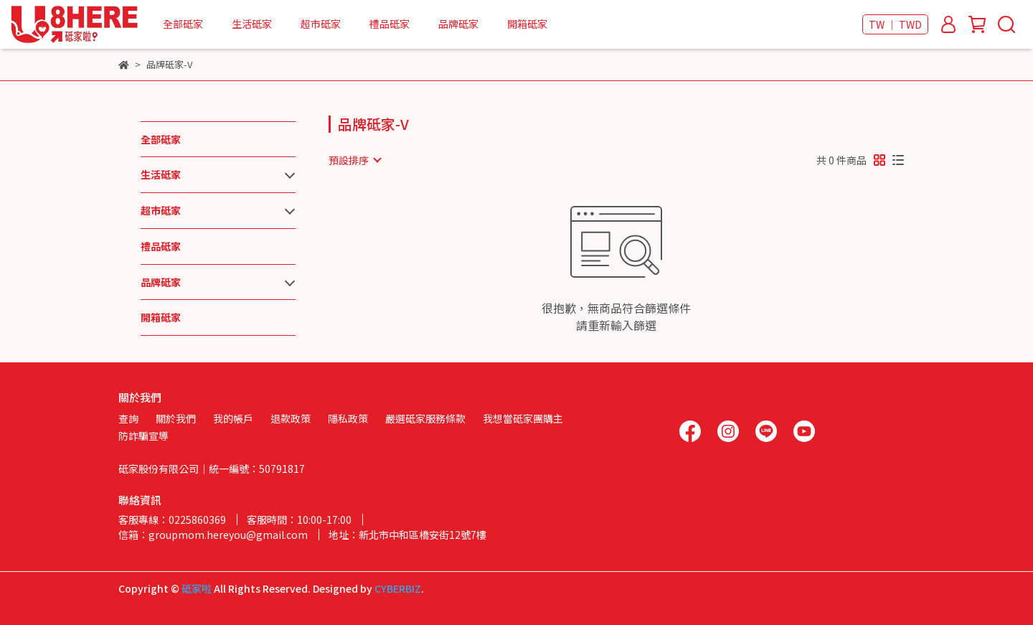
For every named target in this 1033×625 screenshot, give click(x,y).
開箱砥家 (527, 24)
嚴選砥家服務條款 (425, 418)
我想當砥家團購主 (523, 418)
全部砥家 (183, 24)
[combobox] (354, 160)
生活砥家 (252, 24)
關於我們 (176, 418)
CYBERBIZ (397, 588)
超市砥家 (321, 24)
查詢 (128, 418)
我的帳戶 (233, 418)
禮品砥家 (389, 24)
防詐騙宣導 (143, 435)
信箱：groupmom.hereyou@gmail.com (213, 534)
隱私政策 (348, 418)
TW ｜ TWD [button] (895, 24)
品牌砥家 (458, 24)
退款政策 (290, 418)
